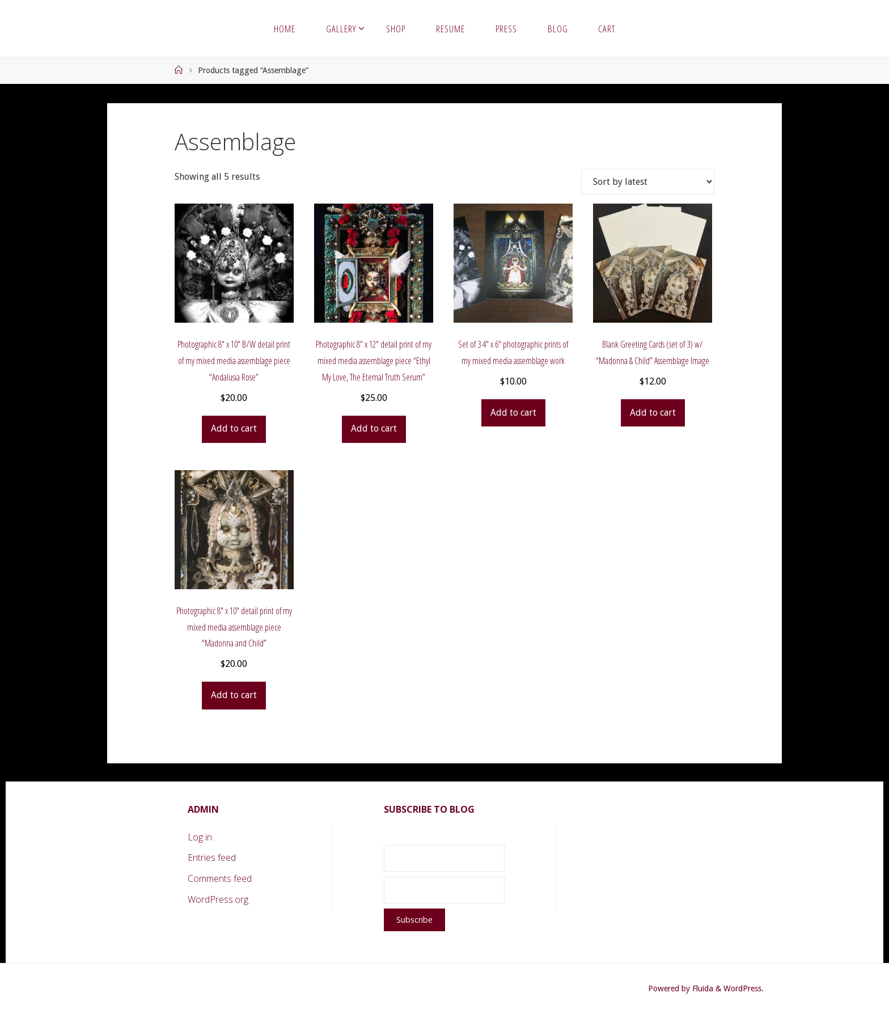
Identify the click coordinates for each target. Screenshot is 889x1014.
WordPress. (743, 988)
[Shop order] (647, 182)
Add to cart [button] (234, 428)
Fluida (701, 988)
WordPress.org (218, 899)
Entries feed (212, 857)
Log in (200, 837)
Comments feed (220, 878)
